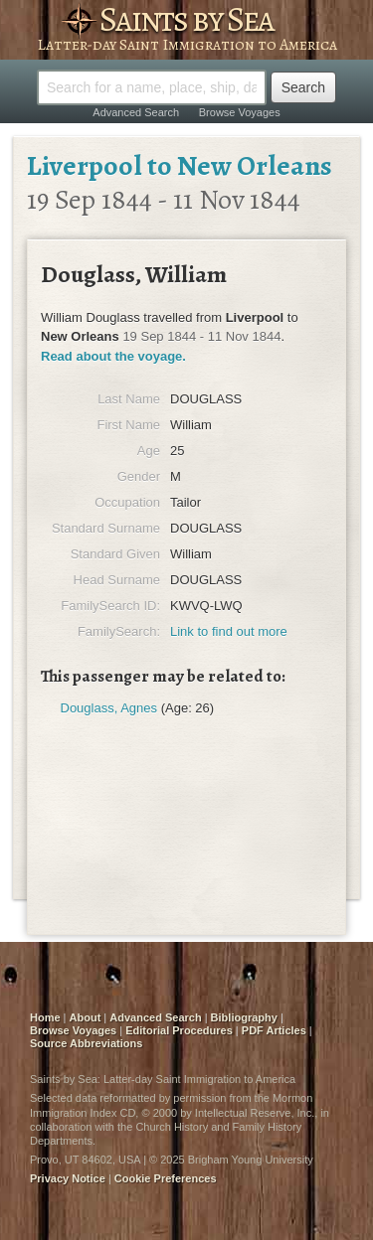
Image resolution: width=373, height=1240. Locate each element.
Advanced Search (136, 112)
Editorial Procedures (179, 1030)
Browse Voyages (239, 112)
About (85, 1017)
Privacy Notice (67, 1178)
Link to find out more (228, 631)
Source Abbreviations (86, 1043)
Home (45, 1017)
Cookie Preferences (165, 1178)
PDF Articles (274, 1030)
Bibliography (244, 1017)
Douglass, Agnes (109, 707)
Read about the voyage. (113, 356)
